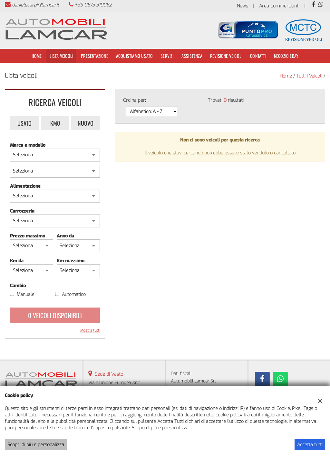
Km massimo (70, 261)
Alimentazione (25, 186)
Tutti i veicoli (309, 76)
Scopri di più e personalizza (35, 445)
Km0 (55, 123)
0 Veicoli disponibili (55, 315)
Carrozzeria (22, 211)
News (242, 6)
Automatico (74, 294)
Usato (24, 123)
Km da (17, 261)
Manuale (25, 294)
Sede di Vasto (109, 374)
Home (37, 55)
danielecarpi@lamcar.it (35, 5)
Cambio (18, 286)
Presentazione (94, 55)
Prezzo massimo (27, 236)
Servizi (166, 55)
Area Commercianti (279, 6)
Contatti (258, 55)
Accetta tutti (310, 445)
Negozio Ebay (286, 55)
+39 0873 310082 (93, 5)
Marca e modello (27, 145)
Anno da (65, 236)
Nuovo (85, 123)
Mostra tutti (90, 330)
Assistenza (191, 55)
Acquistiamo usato (134, 55)
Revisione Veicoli (226, 55)
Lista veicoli (61, 55)
